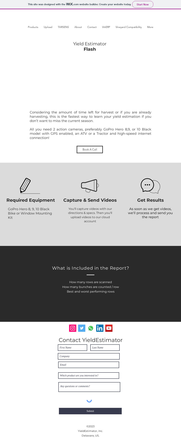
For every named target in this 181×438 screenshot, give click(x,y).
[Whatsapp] (90, 328)
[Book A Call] (90, 149)
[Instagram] (72, 328)
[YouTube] (108, 328)
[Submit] (90, 411)
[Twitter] (81, 328)
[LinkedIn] (99, 328)
